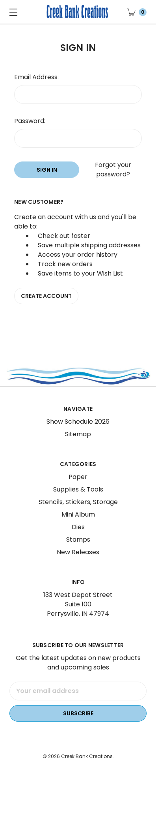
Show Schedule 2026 (78, 431)
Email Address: (36, 77)
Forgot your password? (113, 169)
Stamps (78, 549)
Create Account (46, 296)
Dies (78, 536)
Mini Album (78, 524)
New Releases (78, 561)
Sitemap (78, 443)
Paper (78, 486)
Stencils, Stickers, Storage (78, 511)
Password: (29, 120)
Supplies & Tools (78, 499)
